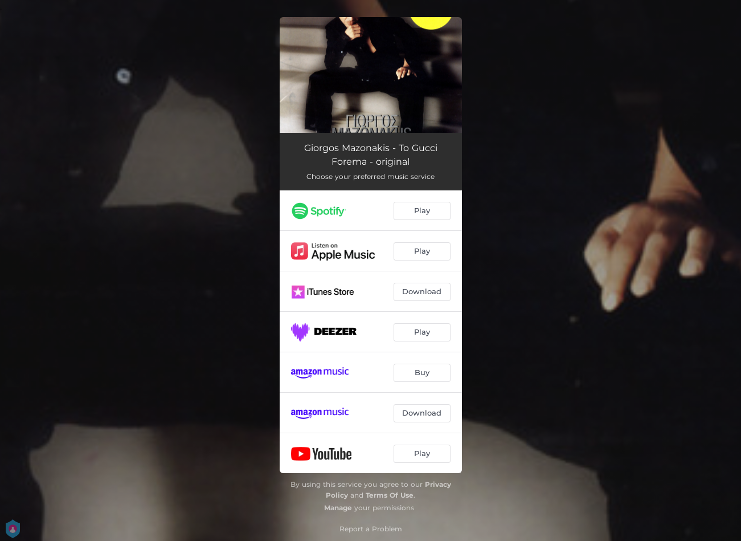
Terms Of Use (390, 495)
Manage (338, 507)
